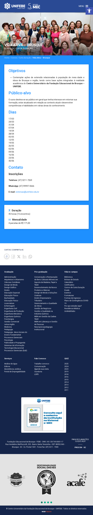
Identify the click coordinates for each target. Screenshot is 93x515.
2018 (66, 374)
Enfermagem (9, 306)
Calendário (68, 282)
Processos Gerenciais (13, 338)
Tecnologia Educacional (14, 348)
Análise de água (10, 364)
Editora (7, 366)
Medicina (8, 327)
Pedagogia (8, 330)
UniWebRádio (69, 311)
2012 (66, 388)
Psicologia (8, 340)
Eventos (67, 293)
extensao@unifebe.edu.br (27, 192)
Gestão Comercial (11, 322)
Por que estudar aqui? (73, 306)
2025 (66, 364)
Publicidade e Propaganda (14, 343)
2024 (66, 366)
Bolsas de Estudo (71, 280)
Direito (7, 290)
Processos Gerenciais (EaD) (15, 351)
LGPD (36, 374)
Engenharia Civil (10, 309)
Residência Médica (72, 309)
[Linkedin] (24, 256)
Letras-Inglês (9, 324)
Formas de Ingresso (72, 298)
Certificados (69, 285)
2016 (66, 377)
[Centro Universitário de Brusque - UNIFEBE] (22, 6)
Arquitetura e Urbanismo (14, 280)
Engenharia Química (12, 317)
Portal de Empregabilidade (14, 372)
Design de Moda (10, 285)
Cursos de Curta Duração (74, 287)
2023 (66, 369)
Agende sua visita (41, 369)
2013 (66, 385)
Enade (66, 290)
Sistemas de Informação (14, 345)
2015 (66, 380)
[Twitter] (19, 256)
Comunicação (40, 366)
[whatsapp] (30, 256)
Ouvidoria (38, 372)
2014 (66, 382)
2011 (66, 390)
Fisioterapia (9, 319)
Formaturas (69, 295)
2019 (66, 372)
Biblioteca (68, 277)
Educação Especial (12, 293)
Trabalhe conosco (41, 364)
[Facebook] (13, 256)
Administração (10, 277)
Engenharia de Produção (14, 311)
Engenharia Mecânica (13, 314)
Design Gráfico (10, 287)
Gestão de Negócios (42, 309)
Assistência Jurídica (12, 369)
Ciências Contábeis (12, 282)
